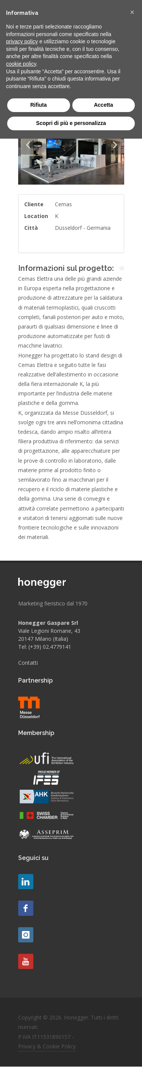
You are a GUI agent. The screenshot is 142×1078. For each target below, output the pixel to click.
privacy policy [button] (22, 41)
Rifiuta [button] (38, 105)
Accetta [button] (103, 105)
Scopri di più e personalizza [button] (71, 123)
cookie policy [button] (21, 64)
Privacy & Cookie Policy (47, 1046)
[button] (132, 12)
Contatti (28, 662)
